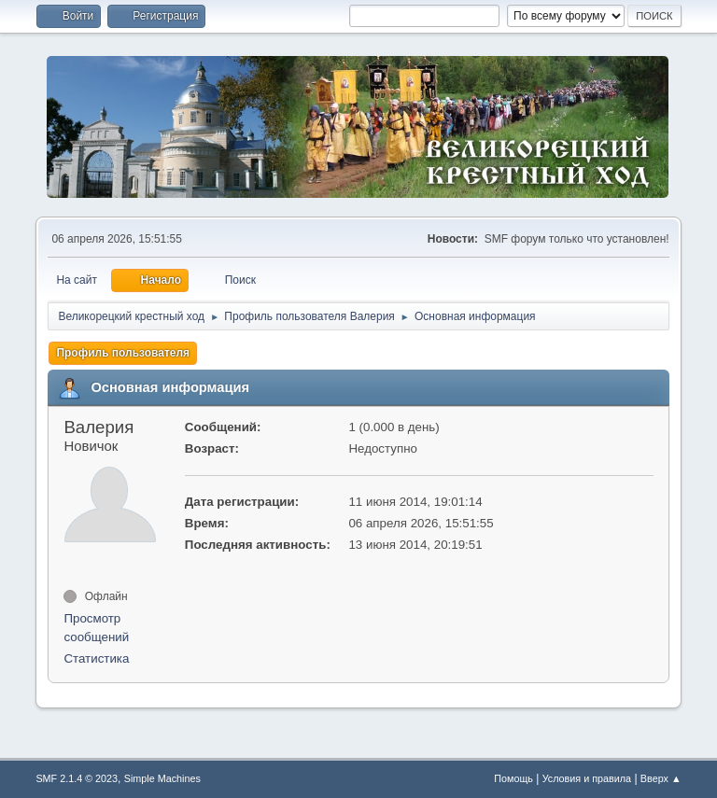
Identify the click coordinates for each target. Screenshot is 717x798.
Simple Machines (162, 778)
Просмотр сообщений (96, 627)
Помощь (513, 778)
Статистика (96, 658)
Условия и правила (586, 778)
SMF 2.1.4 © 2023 (76, 778)
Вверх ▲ (661, 778)
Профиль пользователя (123, 352)
